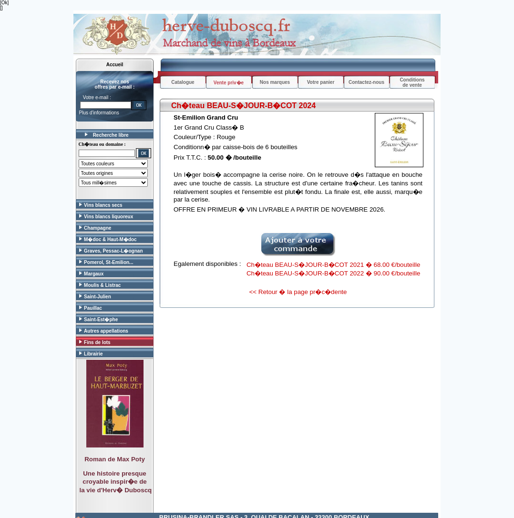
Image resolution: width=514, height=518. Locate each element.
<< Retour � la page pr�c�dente (298, 291)
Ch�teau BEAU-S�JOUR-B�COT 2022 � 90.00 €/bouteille (333, 273)
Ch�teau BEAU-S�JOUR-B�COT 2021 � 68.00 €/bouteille (333, 264)
